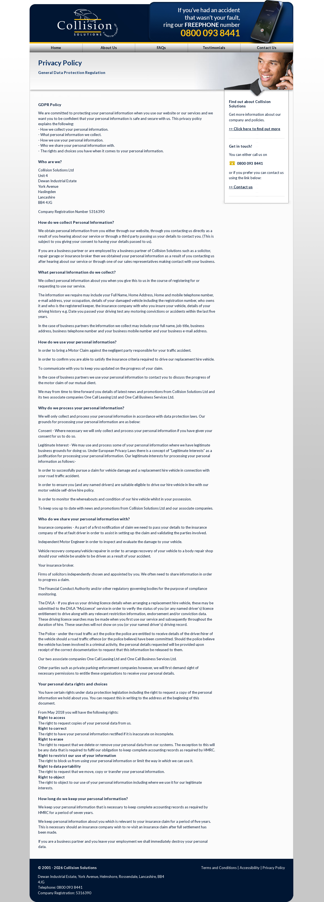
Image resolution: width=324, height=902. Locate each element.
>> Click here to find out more (254, 129)
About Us (109, 47)
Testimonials (214, 47)
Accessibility (250, 867)
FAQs (161, 47)
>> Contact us (241, 187)
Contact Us (266, 47)
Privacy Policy (274, 867)
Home (56, 47)
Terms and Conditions (219, 867)
